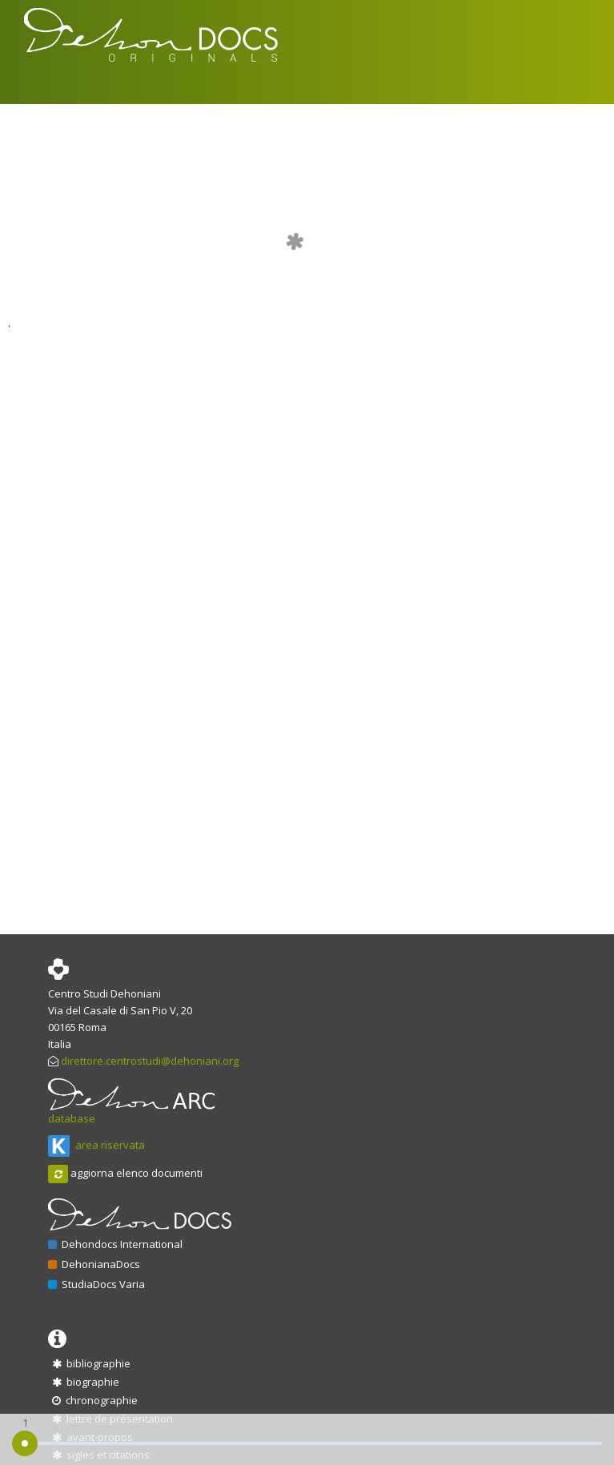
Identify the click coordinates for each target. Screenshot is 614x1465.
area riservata (96, 1145)
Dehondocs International (115, 1244)
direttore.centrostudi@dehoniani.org (150, 1061)
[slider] (25, 1443)
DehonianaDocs (94, 1264)
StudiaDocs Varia (96, 1284)
